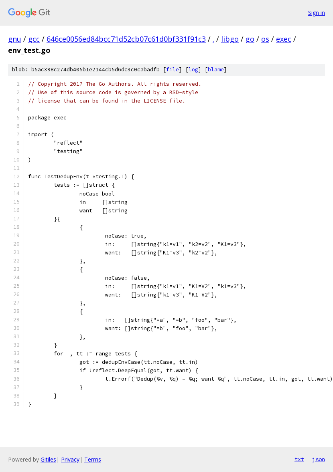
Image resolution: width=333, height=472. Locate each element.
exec (283, 39)
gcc (34, 39)
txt (299, 459)
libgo (230, 39)
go (250, 39)
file (172, 69)
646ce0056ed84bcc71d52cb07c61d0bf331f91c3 (126, 39)
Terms (92, 459)
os (265, 39)
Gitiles (48, 459)
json (318, 459)
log (193, 69)
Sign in (316, 12)
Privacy (70, 459)
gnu (14, 39)
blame (216, 69)
